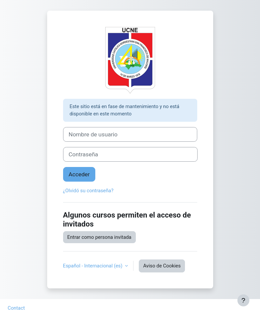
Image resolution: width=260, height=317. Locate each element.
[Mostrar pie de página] (243, 300)
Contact (16, 308)
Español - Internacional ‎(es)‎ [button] (93, 266)
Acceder (79, 174)
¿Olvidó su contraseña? (88, 191)
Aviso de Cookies (162, 266)
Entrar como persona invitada (99, 237)
